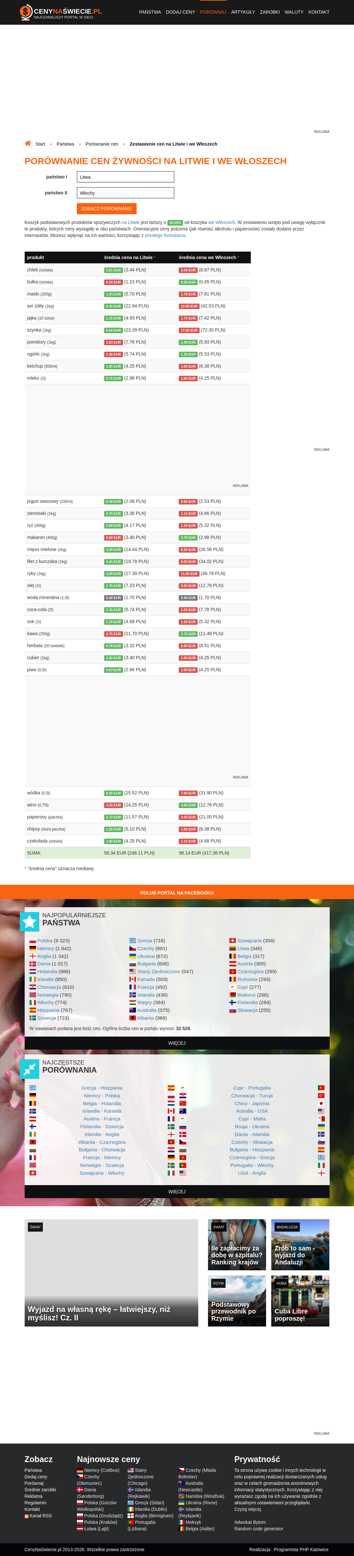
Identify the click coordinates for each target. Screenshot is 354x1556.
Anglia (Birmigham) (154, 1515)
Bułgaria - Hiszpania (252, 1149)
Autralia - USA (252, 1111)
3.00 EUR (188, 586)
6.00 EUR (113, 793)
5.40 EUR (113, 306)
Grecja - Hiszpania (102, 1088)
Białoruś (247, 995)
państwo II (56, 192)
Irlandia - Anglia (102, 1134)
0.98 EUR (113, 526)
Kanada (146, 979)
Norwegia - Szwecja (102, 1165)
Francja (146, 987)
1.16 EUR (113, 318)
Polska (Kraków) (100, 1522)
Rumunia (248, 979)
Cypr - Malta (252, 1118)
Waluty (294, 12)
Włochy (45, 1002)
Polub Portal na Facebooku (177, 893)
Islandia (146, 995)
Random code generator (258, 1528)
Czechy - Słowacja (252, 1142)
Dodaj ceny (180, 12)
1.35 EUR (113, 354)
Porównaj (213, 12)
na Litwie (131, 222)
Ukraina (146, 956)
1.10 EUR (188, 514)
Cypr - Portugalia (252, 1088)
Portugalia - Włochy (252, 1165)
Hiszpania (48, 1010)
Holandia (47, 971)
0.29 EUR (113, 282)
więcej (177, 1043)
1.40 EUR (188, 342)
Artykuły (243, 12)
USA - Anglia (252, 1173)
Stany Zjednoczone (159, 971)
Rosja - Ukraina (252, 1126)
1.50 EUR (188, 366)
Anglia (44, 956)
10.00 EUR (189, 306)
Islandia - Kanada (101, 1111)
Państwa (150, 12)
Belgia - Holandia (102, 1103)
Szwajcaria (250, 940)
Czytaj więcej (247, 1509)
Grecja (145, 940)
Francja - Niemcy (102, 1157)
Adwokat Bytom (250, 1522)
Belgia (244, 956)
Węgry (145, 1002)
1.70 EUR (113, 586)
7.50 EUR (188, 793)
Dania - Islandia (252, 1134)
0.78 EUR (113, 646)
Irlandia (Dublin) (151, 1509)
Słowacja (248, 1010)
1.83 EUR (113, 342)
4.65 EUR (113, 562)
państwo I (56, 176)
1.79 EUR (188, 294)
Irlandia (45, 979)
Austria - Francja (102, 1118)
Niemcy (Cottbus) (101, 1470)
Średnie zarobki (40, 1489)
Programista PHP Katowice (301, 1549)
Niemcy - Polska (102, 1095)
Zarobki (270, 12)
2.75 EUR (113, 634)
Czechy (146, 948)
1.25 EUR (188, 526)
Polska (44, 940)
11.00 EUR (189, 574)
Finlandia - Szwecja (102, 1126)
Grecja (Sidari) (149, 1502)
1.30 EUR (188, 354)
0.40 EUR (113, 598)
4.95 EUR (188, 817)
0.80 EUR (113, 538)
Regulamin (35, 1502)
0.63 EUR (113, 670)
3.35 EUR (113, 805)
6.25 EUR (188, 550)
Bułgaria (147, 963)
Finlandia (248, 1002)
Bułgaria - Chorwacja (102, 1149)
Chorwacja (49, 987)
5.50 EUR (113, 330)
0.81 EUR (113, 270)
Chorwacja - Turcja (252, 1095)
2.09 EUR (188, 270)
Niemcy (45, 948)
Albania (145, 1018)
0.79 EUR (113, 514)
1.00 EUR (113, 366)
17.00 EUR (189, 330)
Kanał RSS (41, 1515)
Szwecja (46, 1018)
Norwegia (47, 995)
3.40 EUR (113, 550)
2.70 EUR (188, 634)
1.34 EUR (113, 294)
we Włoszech (221, 222)
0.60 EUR (188, 501)
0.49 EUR (113, 501)
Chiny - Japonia (252, 1103)
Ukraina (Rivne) (201, 1502)
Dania (43, 963)
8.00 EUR (188, 562)
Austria (245, 963)
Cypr (243, 987)
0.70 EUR (113, 378)
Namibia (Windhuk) (205, 1496)
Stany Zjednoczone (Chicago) (140, 1477)
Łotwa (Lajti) (96, 1528)
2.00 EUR (188, 646)
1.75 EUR (188, 318)
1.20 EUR (113, 829)
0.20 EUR (188, 282)
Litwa (243, 948)
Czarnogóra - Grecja (252, 1157)
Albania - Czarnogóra (102, 1142)
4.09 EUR (113, 574)
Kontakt (318, 12)
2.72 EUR (113, 817)
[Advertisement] (177, 83)
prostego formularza (165, 235)
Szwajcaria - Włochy (102, 1173)
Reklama (34, 1496)
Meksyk (193, 1522)
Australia (147, 1010)
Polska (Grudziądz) (103, 1515)
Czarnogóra (250, 971)
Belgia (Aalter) (200, 1528)
